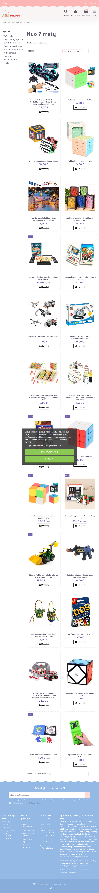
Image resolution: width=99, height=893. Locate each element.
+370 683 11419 (49, 842)
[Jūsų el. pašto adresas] (47, 795)
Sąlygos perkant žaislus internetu (10, 833)
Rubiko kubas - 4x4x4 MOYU (80, 100)
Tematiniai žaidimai (12, 49)
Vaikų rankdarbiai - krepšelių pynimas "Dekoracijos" (43, 635)
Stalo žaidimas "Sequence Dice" (43, 754)
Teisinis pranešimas (8, 826)
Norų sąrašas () (88, 3)
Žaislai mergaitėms (12, 46)
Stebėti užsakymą (27, 846)
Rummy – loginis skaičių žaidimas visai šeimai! (43, 278)
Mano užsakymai (27, 825)
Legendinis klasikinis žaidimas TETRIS (80, 755)
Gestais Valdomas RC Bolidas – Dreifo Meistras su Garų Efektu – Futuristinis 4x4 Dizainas (44, 102)
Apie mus (7, 839)
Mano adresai (28, 830)
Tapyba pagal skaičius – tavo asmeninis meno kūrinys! (43, 219)
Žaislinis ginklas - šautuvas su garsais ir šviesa (80, 576)
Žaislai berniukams (12, 43)
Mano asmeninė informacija (29, 834)
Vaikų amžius (9, 53)
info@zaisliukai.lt (47, 848)
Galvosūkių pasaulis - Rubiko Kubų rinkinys (80, 517)
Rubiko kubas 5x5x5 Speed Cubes (43, 161)
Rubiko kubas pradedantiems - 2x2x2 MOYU (43, 517)
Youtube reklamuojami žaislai (10, 59)
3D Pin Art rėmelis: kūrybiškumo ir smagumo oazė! (80, 219)
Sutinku (49, 459)
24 (79, 51)
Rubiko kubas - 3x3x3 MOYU (80, 457)
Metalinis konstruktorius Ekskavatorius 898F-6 (80, 337)
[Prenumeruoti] (87, 795)
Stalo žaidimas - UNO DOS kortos (80, 634)
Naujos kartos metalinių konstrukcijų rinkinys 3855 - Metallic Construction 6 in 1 (43, 695)
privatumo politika (34, 803)
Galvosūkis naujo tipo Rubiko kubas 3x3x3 (80, 694)
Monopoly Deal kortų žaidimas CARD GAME (80, 278)
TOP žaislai (8, 36)
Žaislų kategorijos (11, 39)
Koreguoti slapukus (52, 446)
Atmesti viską (49, 452)
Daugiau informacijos (34, 446)
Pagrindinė (6, 32)
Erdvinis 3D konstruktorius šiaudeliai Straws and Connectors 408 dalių (80, 397)
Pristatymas (8, 821)
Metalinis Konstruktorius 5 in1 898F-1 (43, 337)
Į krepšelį (44, 112)
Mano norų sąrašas (27, 840)
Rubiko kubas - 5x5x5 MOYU (80, 161)
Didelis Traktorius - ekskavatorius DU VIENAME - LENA (43, 576)
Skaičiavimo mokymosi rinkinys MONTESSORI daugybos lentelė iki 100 (43, 397)
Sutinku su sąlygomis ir (26, 803)
